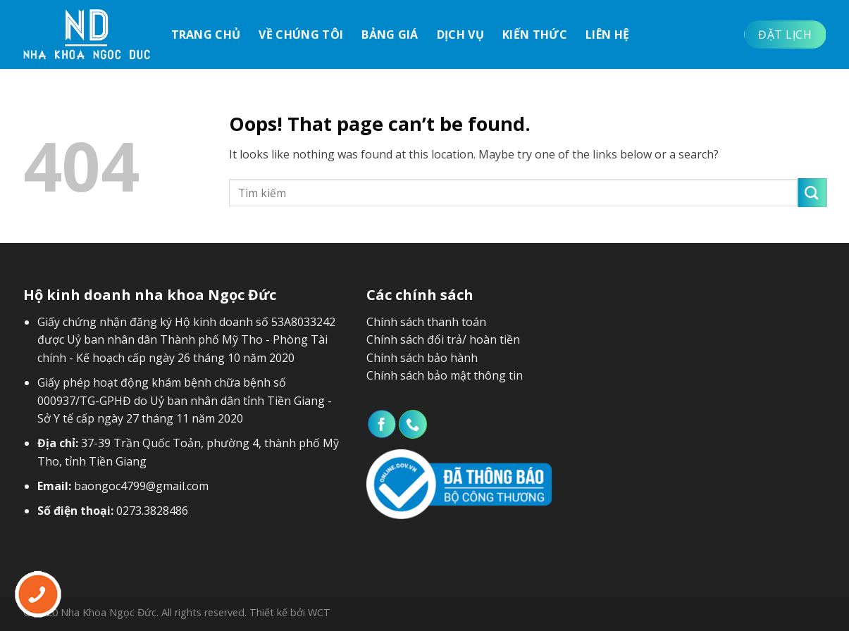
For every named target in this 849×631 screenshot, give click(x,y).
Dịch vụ (460, 34)
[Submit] (812, 192)
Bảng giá (390, 34)
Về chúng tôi (301, 34)
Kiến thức (534, 34)
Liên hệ (607, 34)
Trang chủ (206, 34)
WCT (319, 612)
